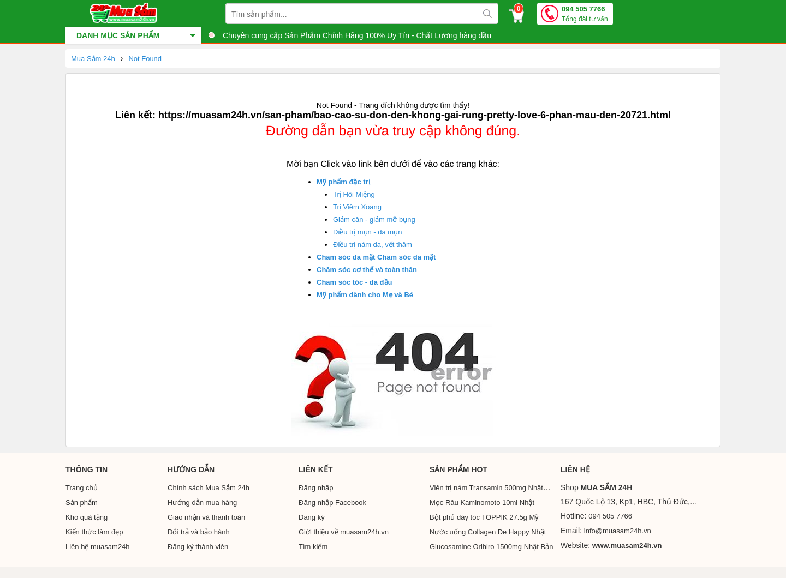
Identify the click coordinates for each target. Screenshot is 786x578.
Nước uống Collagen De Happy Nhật (488, 532)
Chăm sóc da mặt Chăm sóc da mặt (376, 257)
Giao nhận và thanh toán (206, 517)
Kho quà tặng (87, 517)
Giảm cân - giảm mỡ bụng (374, 219)
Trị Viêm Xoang (357, 207)
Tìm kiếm (313, 547)
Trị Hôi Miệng (354, 194)
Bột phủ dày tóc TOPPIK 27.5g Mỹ (484, 517)
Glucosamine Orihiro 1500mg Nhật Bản (491, 547)
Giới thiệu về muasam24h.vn (344, 532)
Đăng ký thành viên (198, 547)
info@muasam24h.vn (617, 531)
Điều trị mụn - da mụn (367, 232)
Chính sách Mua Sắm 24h (208, 488)
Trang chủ (82, 488)
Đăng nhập (316, 488)
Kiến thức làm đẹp (94, 532)
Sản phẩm (82, 502)
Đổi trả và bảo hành (199, 532)
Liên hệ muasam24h (98, 547)
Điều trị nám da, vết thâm (372, 244)
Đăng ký (312, 517)
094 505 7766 (585, 14)
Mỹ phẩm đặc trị (343, 182)
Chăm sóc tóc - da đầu (354, 282)
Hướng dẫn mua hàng (202, 502)
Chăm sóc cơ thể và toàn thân (367, 270)
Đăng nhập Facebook (332, 502)
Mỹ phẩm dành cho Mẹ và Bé (365, 295)
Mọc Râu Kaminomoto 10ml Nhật (482, 502)
